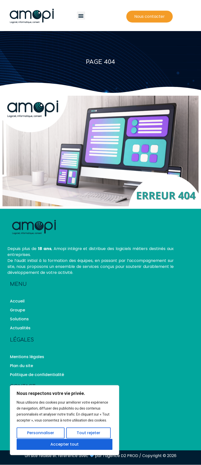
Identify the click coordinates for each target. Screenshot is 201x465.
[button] (81, 15)
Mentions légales (27, 357)
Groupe (17, 310)
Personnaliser (40, 433)
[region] (64, 420)
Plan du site (21, 366)
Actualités (20, 328)
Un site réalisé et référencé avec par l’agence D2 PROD (81, 456)
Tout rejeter (88, 433)
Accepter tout (64, 444)
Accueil (17, 301)
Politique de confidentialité (37, 375)
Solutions (19, 319)
